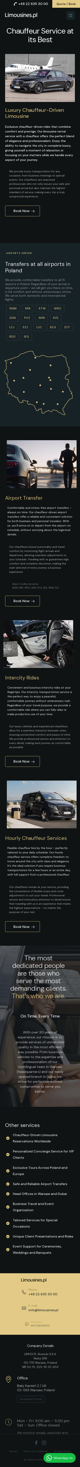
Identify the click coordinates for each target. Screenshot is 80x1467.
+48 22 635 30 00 (31, 4)
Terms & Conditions (35, 1451)
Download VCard (31, 1416)
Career (13, 1451)
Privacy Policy (62, 1451)
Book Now (24, 211)
